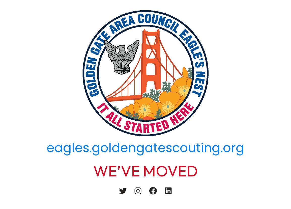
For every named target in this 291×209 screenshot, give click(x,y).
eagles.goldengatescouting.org (145, 148)
